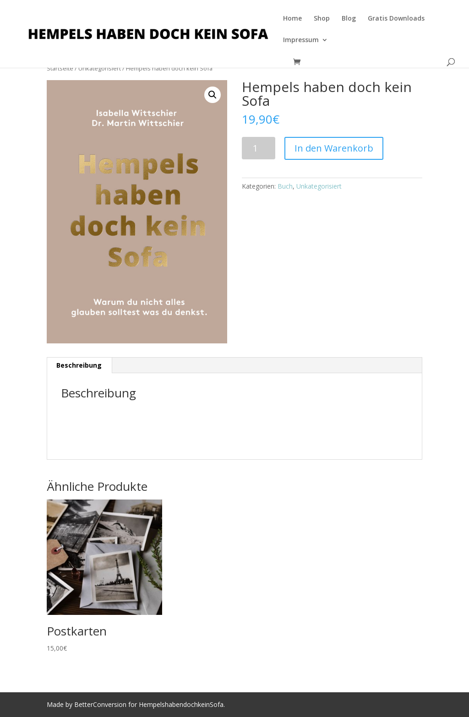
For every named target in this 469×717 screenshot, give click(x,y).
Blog (349, 18)
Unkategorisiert (319, 186)
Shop (322, 18)
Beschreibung (79, 365)
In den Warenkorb (333, 148)
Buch (285, 186)
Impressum (301, 40)
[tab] (79, 365)
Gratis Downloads (396, 18)
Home (292, 18)
